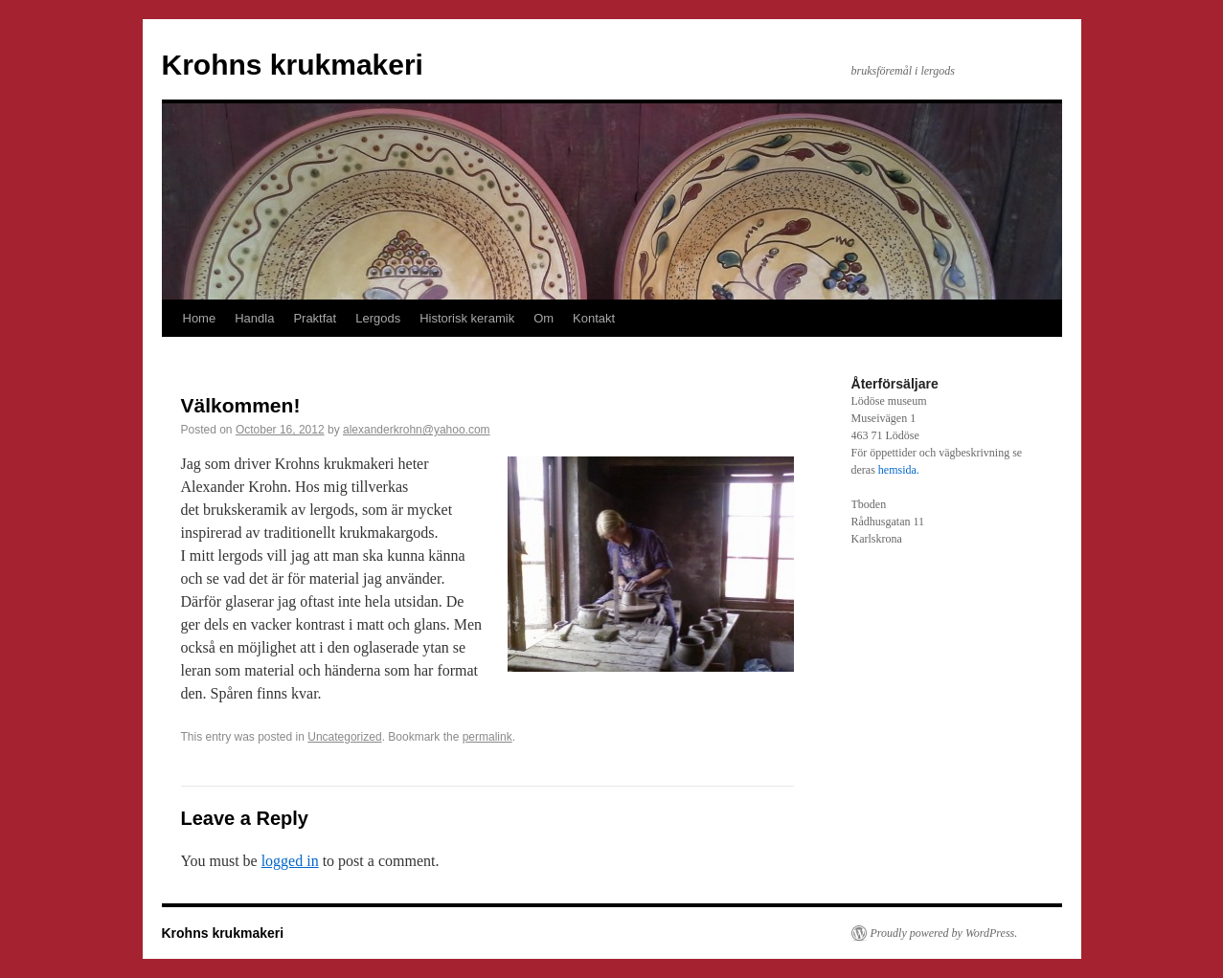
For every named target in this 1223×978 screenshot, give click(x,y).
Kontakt (594, 318)
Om (543, 318)
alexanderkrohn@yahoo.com (416, 429)
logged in (290, 861)
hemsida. (898, 470)
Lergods (377, 318)
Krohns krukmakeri (292, 64)
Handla (254, 318)
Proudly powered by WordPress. (944, 933)
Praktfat (314, 318)
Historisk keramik (466, 318)
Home (199, 318)
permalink (487, 737)
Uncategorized (344, 737)
